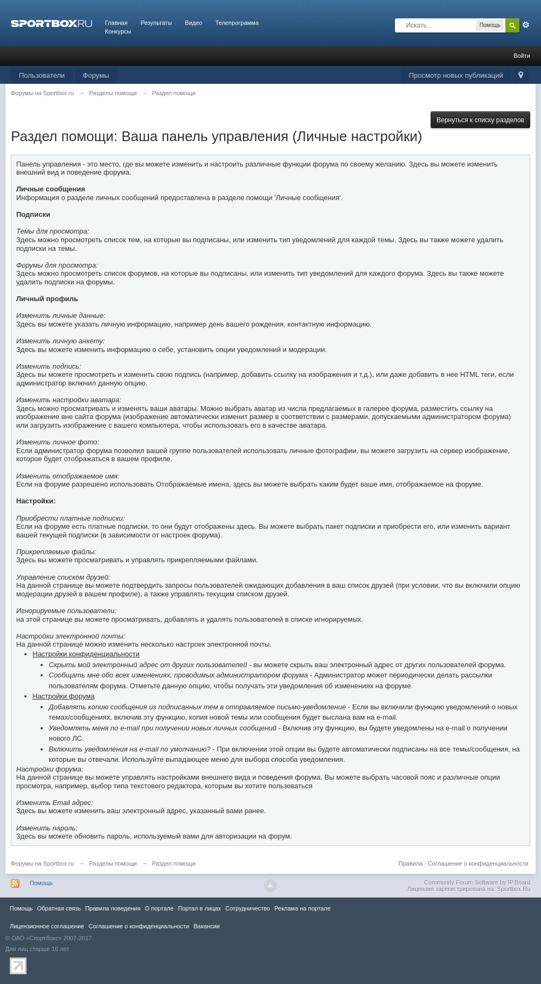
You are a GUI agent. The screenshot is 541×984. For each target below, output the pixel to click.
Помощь (41, 883)
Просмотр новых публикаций (456, 75)
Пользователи (42, 75)
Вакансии (207, 926)
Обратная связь (59, 908)
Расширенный (526, 25)
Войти (521, 55)
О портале (159, 908)
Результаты (156, 22)
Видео (193, 22)
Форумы (96, 75)
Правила (411, 863)
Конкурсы (118, 31)
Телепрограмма (237, 22)
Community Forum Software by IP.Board (477, 882)
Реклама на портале (302, 908)
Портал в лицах (199, 908)
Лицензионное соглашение (47, 926)
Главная (116, 22)
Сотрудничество (247, 908)
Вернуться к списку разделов (480, 120)
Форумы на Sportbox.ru (42, 863)
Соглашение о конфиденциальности (478, 863)
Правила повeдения (112, 908)
